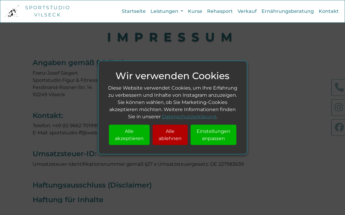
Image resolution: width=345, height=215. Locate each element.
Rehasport (220, 11)
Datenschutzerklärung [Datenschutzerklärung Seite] (189, 116)
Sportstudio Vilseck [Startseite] (47, 11)
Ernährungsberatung (288, 11)
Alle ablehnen (170, 134)
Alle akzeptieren (129, 134)
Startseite (134, 11)
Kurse (195, 11)
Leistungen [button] (165, 11)
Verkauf (247, 11)
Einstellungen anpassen (213, 134)
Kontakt (329, 11)
